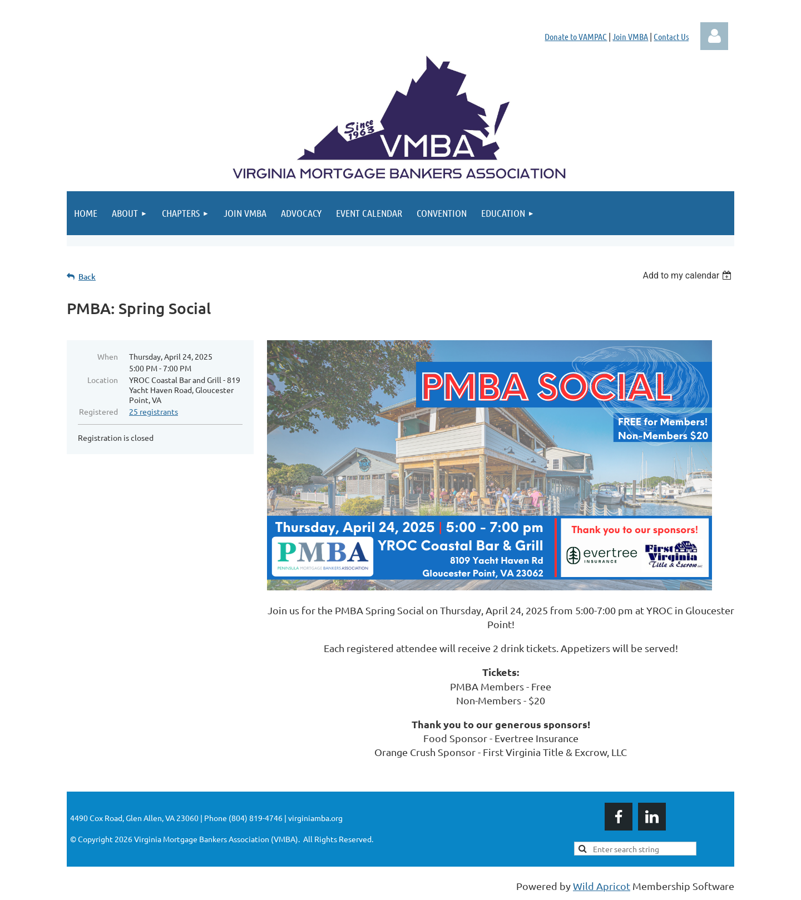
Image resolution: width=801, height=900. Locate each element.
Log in (714, 36)
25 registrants (153, 411)
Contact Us (671, 36)
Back (87, 276)
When (107, 356)
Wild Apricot (601, 886)
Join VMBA (630, 36)
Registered (98, 411)
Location (102, 380)
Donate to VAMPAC (576, 36)
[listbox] (688, 275)
